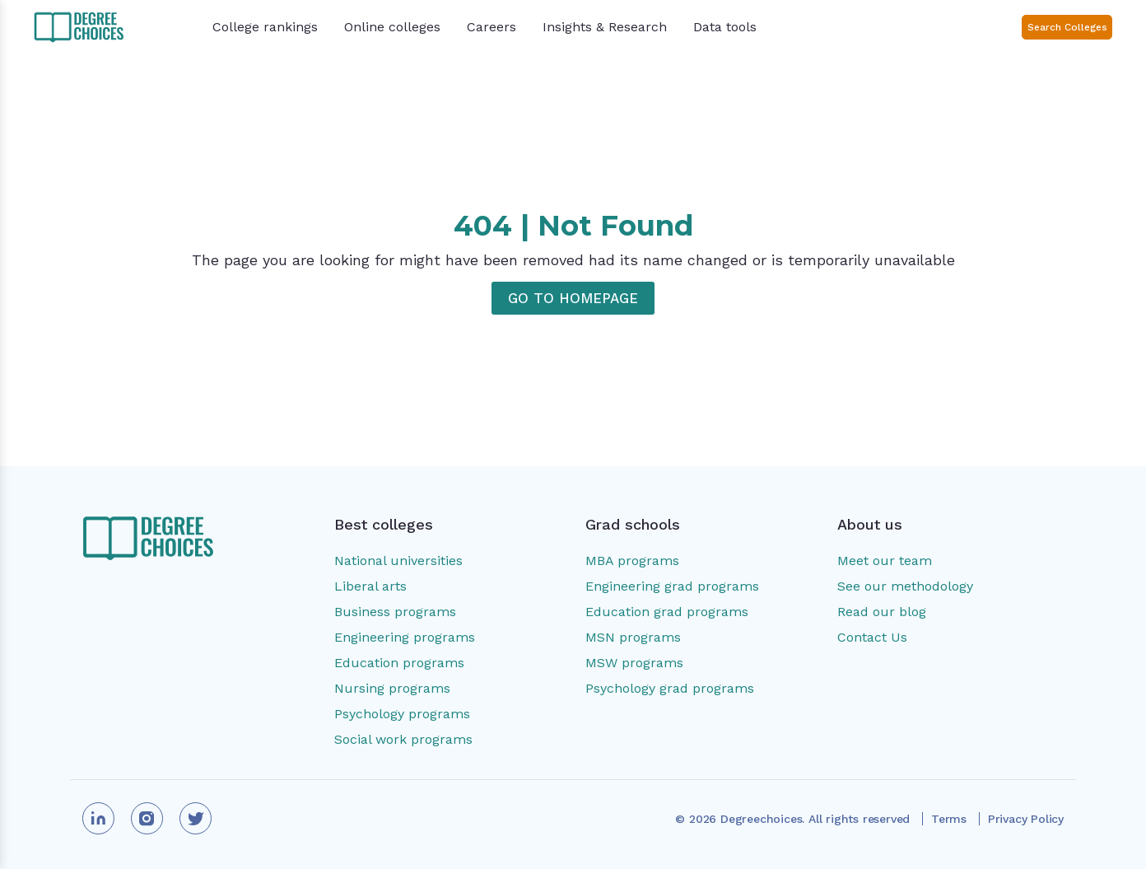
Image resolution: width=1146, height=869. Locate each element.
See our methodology (905, 586)
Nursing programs (392, 688)
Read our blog (881, 611)
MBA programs (632, 560)
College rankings (265, 27)
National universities (398, 560)
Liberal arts (370, 586)
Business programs (395, 611)
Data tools (725, 27)
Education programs (399, 662)
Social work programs (403, 739)
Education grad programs (666, 611)
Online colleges (392, 27)
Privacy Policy (1026, 818)
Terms (949, 818)
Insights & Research (605, 27)
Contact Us (872, 637)
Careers (491, 27)
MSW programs (634, 662)
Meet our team (884, 560)
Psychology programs (402, 714)
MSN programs (633, 637)
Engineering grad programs (672, 586)
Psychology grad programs (669, 688)
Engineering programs (404, 637)
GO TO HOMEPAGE (573, 298)
